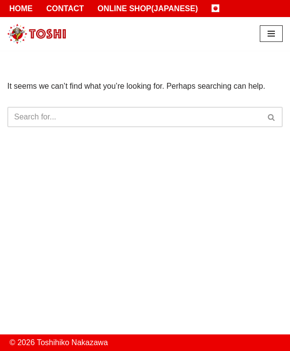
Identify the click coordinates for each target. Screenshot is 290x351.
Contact (65, 8)
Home (21, 8)
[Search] (134, 117)
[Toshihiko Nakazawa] (36, 34)
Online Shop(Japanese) (147, 8)
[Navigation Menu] (271, 33)
